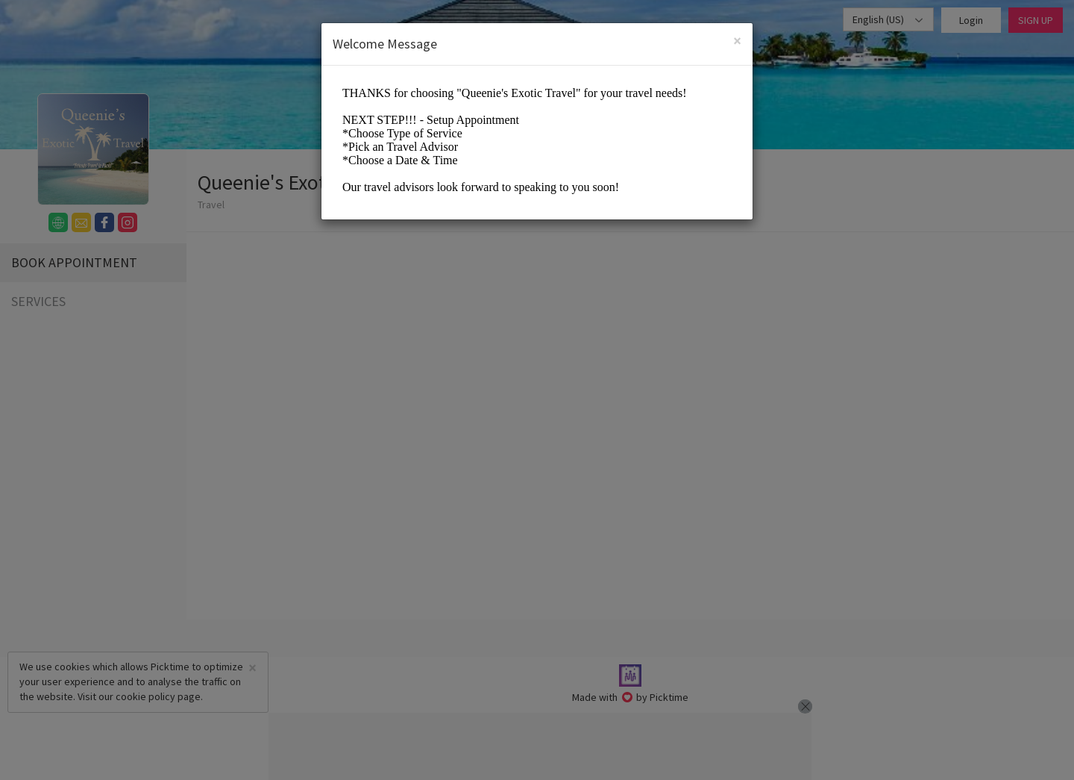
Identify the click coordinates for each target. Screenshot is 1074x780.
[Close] (737, 41)
